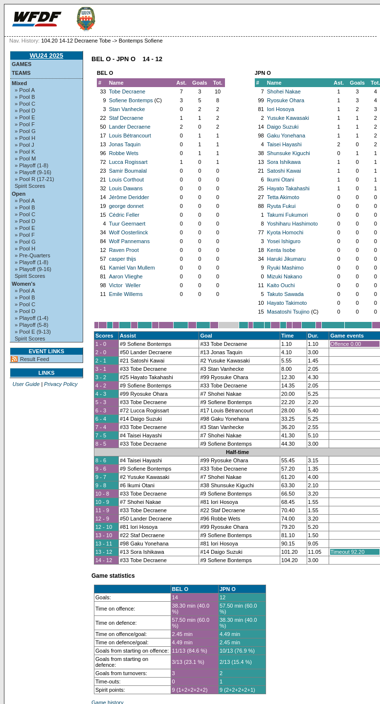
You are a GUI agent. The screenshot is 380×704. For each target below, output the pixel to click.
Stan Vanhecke (127, 109)
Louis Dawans (126, 188)
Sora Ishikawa (284, 162)
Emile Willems (126, 294)
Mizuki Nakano (284, 276)
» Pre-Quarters (32, 255)
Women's (23, 284)
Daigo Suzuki (283, 127)
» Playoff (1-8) (31, 165)
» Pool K (25, 152)
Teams (21, 73)
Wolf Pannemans (129, 241)
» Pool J (24, 145)
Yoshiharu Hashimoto (292, 224)
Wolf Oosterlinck (128, 232)
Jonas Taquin (125, 144)
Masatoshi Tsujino (288, 312)
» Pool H (25, 138)
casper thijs (122, 259)
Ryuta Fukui (281, 206)
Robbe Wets (123, 153)
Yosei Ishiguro (284, 241)
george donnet (126, 206)
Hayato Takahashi (288, 188)
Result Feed (34, 359)
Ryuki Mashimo (285, 268)
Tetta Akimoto (283, 197)
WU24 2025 (47, 55)
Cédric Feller (124, 215)
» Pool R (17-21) (34, 179)
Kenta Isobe (281, 250)
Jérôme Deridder (129, 197)
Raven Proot (124, 250)
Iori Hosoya (280, 109)
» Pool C (25, 104)
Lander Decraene (130, 127)
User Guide (26, 384)
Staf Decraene (126, 118)
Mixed (19, 83)
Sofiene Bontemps (131, 100)
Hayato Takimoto (287, 303)
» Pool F (25, 124)
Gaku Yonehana (286, 135)
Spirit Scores (30, 186)
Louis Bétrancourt (130, 135)
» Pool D (25, 111)
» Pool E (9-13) (33, 332)
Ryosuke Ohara (285, 100)
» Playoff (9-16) (33, 172)
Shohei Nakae (284, 91)
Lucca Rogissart (128, 162)
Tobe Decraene (127, 91)
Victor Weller (125, 285)
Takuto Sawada (285, 294)
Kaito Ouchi (281, 285)
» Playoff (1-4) (31, 318)
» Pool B (25, 97)
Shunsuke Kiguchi (288, 153)
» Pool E (25, 117)
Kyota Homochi (285, 232)
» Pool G (25, 131)
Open (18, 194)
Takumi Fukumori (287, 215)
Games (21, 64)
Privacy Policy (60, 384)
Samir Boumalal (128, 171)
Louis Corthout (126, 179)
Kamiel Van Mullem (132, 268)
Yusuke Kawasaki (288, 118)
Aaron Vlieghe (126, 276)
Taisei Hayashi (284, 144)
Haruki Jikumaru (286, 259)
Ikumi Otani (280, 179)
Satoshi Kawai (284, 171)
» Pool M (25, 158)
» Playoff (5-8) (31, 325)
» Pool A (25, 90)
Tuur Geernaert (127, 224)
